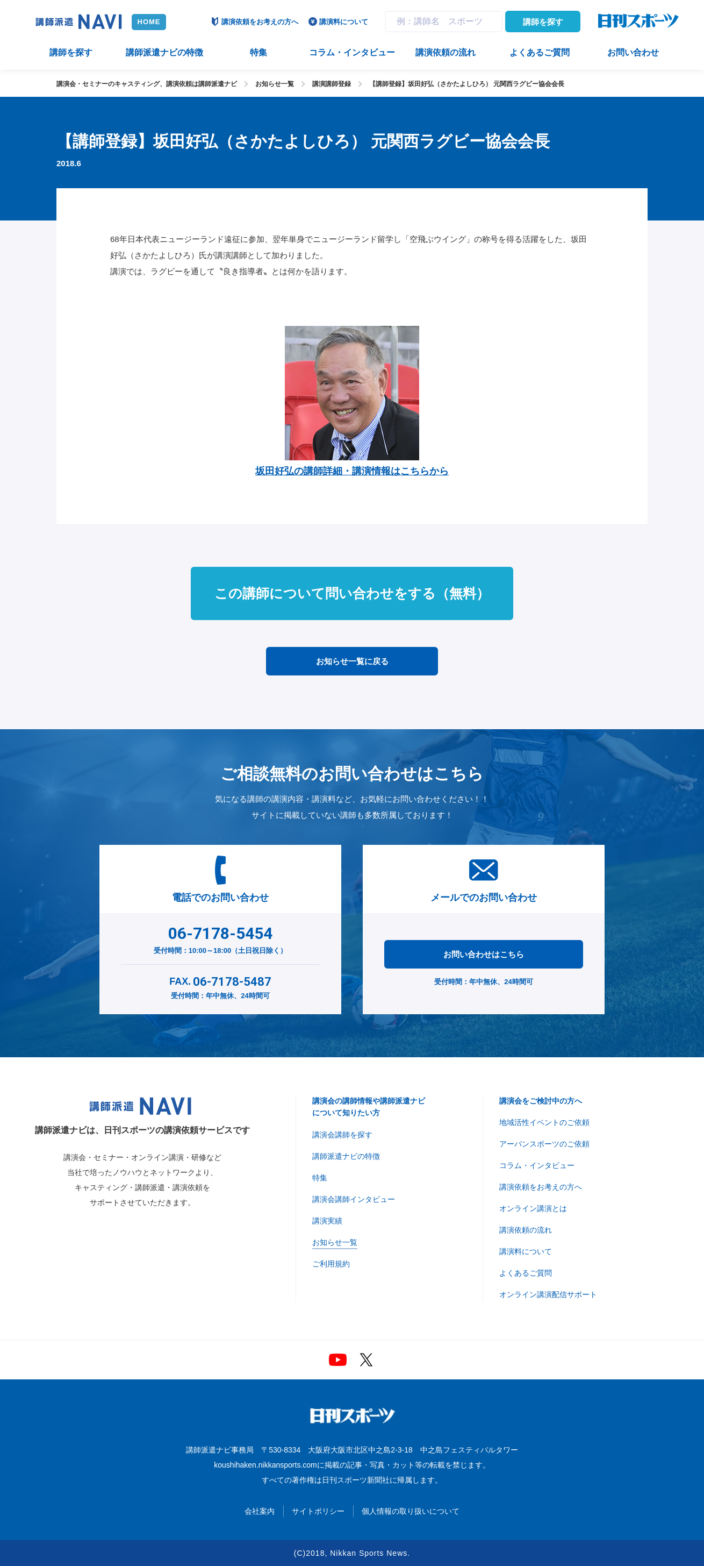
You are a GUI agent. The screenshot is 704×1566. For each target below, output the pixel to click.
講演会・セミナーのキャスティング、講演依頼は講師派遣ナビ (146, 84)
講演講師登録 (331, 84)
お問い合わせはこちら (483, 954)
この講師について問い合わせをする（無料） (352, 593)
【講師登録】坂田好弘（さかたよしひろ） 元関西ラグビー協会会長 (466, 84)
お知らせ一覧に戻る (352, 661)
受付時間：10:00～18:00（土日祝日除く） (221, 938)
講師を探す (543, 21)
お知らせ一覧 (274, 84)
